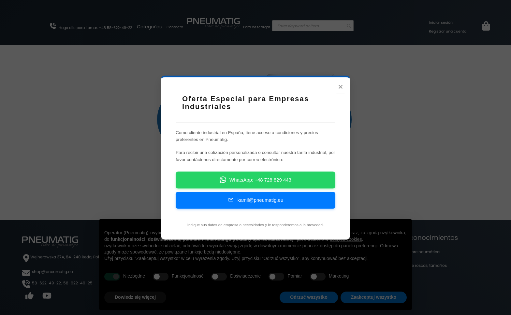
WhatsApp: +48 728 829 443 (255, 179)
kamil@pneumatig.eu (255, 200)
